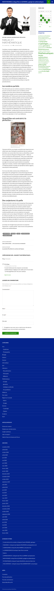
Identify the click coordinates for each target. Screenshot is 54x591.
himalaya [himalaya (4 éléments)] (49, 47)
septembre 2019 (6, 482)
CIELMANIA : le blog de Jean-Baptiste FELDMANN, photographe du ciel (20, 545)
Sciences (4, 405)
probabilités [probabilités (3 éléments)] (47, 66)
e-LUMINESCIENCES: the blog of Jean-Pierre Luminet (15, 550)
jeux (3, 365)
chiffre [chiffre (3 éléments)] (43, 38)
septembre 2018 (6, 514)
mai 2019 (4, 492)
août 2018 (4, 516)
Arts (3, 346)
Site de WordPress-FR (7, 582)
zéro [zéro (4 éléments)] (42, 71)
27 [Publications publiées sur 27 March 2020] (47, 22)
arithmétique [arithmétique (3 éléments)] (47, 36)
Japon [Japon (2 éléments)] (47, 51)
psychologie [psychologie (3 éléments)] (41, 67)
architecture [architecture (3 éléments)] (41, 36)
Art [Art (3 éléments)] (39, 37)
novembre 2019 (6, 476)
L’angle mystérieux (6, 431)
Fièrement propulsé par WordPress (9, 589)
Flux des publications (7, 577)
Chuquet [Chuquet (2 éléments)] (49, 38)
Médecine (4, 392)
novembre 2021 (6, 447)
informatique (5, 362)
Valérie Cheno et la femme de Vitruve (11, 437)
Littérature (4, 368)
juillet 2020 (5, 455)
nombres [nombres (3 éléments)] (40, 60)
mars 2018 (4, 530)
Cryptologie (6, 408)
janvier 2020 (5, 471)
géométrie (5, 384)
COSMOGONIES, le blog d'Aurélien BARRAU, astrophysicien (17, 547)
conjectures (6, 233)
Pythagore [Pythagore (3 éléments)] (46, 67)
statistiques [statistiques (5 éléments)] (47, 69)
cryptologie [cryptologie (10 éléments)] (43, 44)
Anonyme (7, 258)
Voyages (5, 403)
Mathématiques (15, 37)
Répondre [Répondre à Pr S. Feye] (8, 275)
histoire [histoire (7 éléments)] (41, 49)
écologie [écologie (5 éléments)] (46, 71)
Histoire (4, 37)
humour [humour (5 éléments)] (46, 49)
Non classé (4, 395)
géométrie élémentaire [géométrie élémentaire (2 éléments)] (42, 47)
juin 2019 (4, 490)
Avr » (50, 26)
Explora (5, 553)
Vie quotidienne (6, 389)
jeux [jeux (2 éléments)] (49, 51)
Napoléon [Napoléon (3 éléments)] (46, 59)
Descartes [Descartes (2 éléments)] (50, 44)
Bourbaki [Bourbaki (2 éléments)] (40, 38)
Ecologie (5, 381)
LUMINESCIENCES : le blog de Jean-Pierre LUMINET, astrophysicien (19, 555)
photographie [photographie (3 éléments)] (41, 66)
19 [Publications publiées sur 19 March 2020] (45, 20)
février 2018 (5, 533)
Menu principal (52, 2)
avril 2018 (4, 527)
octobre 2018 (5, 511)
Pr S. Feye (7, 264)
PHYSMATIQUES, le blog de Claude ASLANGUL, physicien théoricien (19, 561)
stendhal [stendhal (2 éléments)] (39, 71)
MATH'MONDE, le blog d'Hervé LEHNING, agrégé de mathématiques (23, 2)
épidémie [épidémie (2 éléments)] (40, 72)
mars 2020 (4, 465)
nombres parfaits (7, 235)
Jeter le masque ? (6, 434)
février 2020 (5, 468)
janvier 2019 (5, 503)
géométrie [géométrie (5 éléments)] (46, 46)
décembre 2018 (6, 506)
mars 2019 (4, 498)
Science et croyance (6, 426)
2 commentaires (18, 45)
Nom (4, 308)
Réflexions (22, 37)
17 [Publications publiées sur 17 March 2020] (41, 20)
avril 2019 (4, 495)
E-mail (4, 315)
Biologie (4, 354)
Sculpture (4, 414)
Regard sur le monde (7, 397)
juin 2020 (4, 457)
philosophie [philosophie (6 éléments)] (42, 65)
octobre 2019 (5, 479)
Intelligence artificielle (8, 387)
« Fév (40, 26)
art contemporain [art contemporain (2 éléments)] (43, 37)
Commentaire (6, 289)
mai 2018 (4, 525)
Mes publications (7, 370)
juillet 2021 (5, 449)
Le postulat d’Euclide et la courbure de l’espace (18, 247)
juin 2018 (4, 522)
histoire (13, 233)
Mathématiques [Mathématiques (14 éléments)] (45, 53)
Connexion (4, 574)
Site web (4, 321)
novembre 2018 (6, 508)
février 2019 (5, 500)
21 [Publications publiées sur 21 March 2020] (48, 20)
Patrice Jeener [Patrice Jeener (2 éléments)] (41, 63)
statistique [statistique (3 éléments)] (40, 69)
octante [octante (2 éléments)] (45, 61)
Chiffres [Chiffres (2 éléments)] (46, 38)
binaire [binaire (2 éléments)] (47, 37)
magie (18, 233)
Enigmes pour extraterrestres (9, 429)
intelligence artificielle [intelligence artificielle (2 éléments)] (42, 51)
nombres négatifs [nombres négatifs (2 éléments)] (45, 60)
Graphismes (6, 349)
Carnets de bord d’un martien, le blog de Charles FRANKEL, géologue (19, 542)
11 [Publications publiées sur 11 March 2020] (43, 18)
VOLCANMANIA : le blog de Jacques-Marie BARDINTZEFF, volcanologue (20, 563)
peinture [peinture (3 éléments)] (46, 63)
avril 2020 (4, 463)
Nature (4, 400)
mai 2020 (4, 460)
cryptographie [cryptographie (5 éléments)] (42, 41)
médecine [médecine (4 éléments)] (41, 59)
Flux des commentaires (7, 579)
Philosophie (6, 373)
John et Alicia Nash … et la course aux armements (18, 242)
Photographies (6, 352)
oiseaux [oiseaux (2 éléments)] (47, 61)
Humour (9, 37)
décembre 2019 (6, 473)
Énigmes (5, 411)
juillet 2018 (5, 519)
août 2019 (4, 484)
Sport (3, 416)
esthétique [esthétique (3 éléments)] (40, 46)
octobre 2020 (5, 452)
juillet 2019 (5, 487)
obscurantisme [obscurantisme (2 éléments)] (41, 61)
